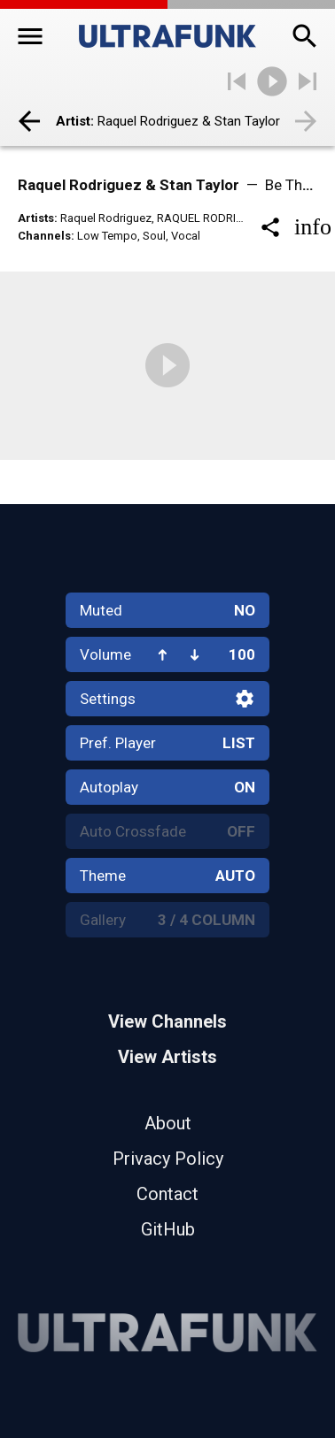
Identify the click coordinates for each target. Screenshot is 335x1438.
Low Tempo (107, 235)
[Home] (167, 36)
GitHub (168, 1229)
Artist (73, 121)
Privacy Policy (168, 1158)
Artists (36, 218)
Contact (167, 1194)
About (167, 1123)
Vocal (185, 235)
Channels (44, 235)
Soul (154, 235)
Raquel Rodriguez (106, 218)
